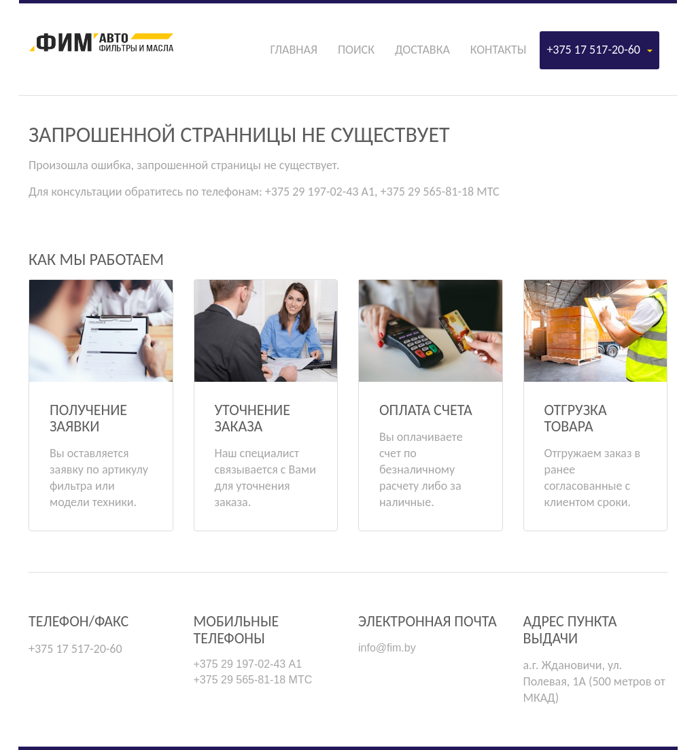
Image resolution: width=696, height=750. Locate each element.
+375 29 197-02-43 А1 (248, 664)
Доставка (422, 49)
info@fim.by (387, 648)
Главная (293, 49)
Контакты (498, 49)
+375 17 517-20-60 (599, 49)
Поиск (356, 49)
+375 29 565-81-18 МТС (253, 679)
